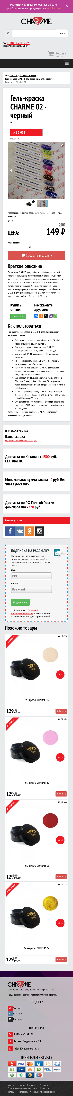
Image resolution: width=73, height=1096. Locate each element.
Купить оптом (18, 316)
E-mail (14, 583)
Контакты (44, 1084)
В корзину (61, 711)
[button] (62, 145)
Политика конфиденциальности (21, 1088)
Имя (13, 570)
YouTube (14, 1008)
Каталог (13, 75)
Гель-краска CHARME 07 (36, 700)
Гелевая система (28, 75)
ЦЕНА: (13, 232)
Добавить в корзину (36, 255)
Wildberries (54, 8)
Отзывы (43, 1088)
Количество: (14, 242)
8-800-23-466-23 (18, 43)
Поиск (62, 33)
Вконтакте (15, 1013)
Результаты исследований (44, 1091)
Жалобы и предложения (18, 1091)
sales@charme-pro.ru (26, 1048)
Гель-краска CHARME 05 (36, 866)
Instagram (15, 1019)
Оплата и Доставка (27, 1084)
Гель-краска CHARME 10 (36, 783)
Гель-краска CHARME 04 (36, 948)
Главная (11, 1084)
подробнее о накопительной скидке (21, 440)
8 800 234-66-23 (23, 1034)
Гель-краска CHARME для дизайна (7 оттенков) (28, 78)
